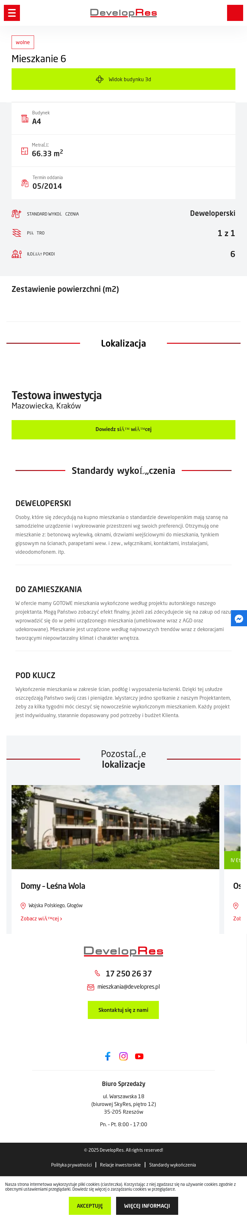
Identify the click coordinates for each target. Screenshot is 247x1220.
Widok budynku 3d (130, 79)
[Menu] (12, 13)
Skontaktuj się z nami (123, 1010)
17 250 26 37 (128, 973)
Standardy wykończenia (172, 1164)
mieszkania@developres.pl (128, 986)
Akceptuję (90, 1206)
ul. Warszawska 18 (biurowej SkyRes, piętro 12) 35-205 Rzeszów (123, 1104)
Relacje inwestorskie (120, 1164)
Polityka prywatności (71, 1164)
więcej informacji (147, 1206)
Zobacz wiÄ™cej (41, 918)
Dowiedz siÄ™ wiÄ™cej (123, 429)
